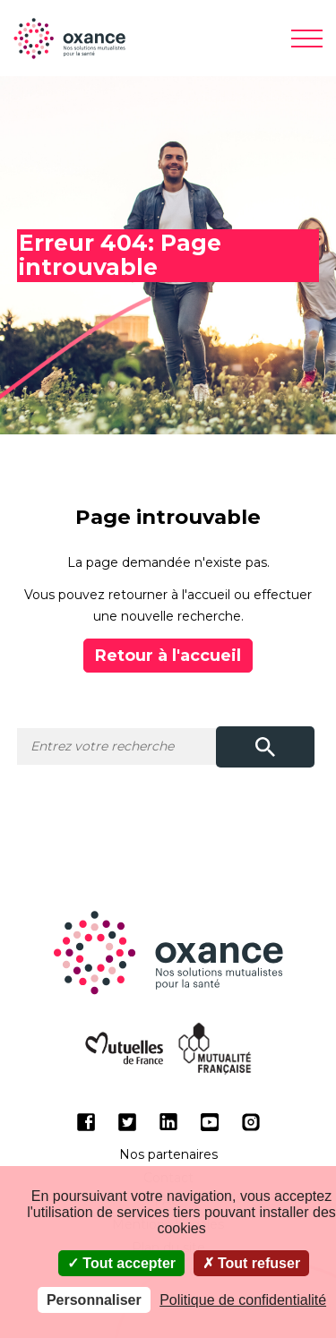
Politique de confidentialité (242, 1300)
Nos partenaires (168, 1154)
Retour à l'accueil (168, 655)
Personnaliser (94, 1300)
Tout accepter (121, 1263)
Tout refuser (251, 1263)
